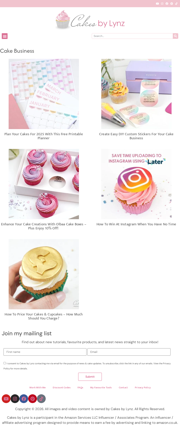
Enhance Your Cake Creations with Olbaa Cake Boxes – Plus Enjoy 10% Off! (43, 226)
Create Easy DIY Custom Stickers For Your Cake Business (136, 136)
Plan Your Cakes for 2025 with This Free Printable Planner (43, 136)
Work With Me (37, 388)
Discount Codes (61, 388)
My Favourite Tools (101, 388)
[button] (5, 36)
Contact (123, 388)
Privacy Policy (143, 388)
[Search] (175, 36)
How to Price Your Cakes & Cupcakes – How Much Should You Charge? (44, 316)
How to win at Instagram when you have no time (136, 224)
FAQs (80, 388)
